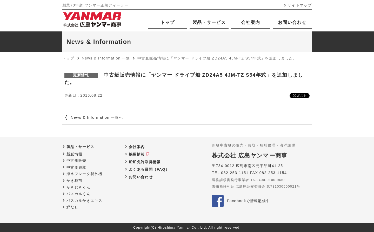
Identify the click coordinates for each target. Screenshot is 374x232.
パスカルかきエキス (84, 200)
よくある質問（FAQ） (149, 169)
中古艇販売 (76, 160)
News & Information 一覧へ (97, 117)
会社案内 (250, 22)
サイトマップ (300, 5)
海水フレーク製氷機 (84, 174)
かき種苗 (74, 180)
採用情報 (137, 154)
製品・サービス (209, 22)
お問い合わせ (292, 22)
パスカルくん (78, 194)
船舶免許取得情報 (145, 162)
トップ (168, 22)
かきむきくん (78, 187)
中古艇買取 (76, 167)
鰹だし (72, 207)
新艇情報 (74, 154)
